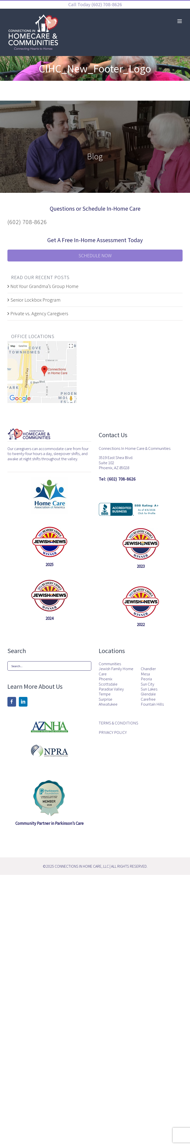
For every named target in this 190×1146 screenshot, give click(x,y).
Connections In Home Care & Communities (134, 448)
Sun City (147, 684)
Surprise (105, 699)
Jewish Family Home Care (116, 671)
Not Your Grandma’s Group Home (44, 286)
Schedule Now (95, 255)
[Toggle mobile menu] (180, 21)
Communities (110, 663)
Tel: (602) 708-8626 (117, 479)
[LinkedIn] (23, 701)
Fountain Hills (152, 704)
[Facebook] (11, 701)
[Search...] (49, 666)
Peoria (146, 678)
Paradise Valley (111, 689)
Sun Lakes (149, 689)
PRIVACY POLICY (113, 732)
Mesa (145, 673)
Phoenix (105, 678)
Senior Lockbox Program (35, 300)
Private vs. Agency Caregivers (39, 313)
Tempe (105, 693)
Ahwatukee (108, 704)
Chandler (148, 668)
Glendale (148, 693)
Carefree (148, 699)
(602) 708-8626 (106, 4)
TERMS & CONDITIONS (118, 723)
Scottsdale (108, 684)
